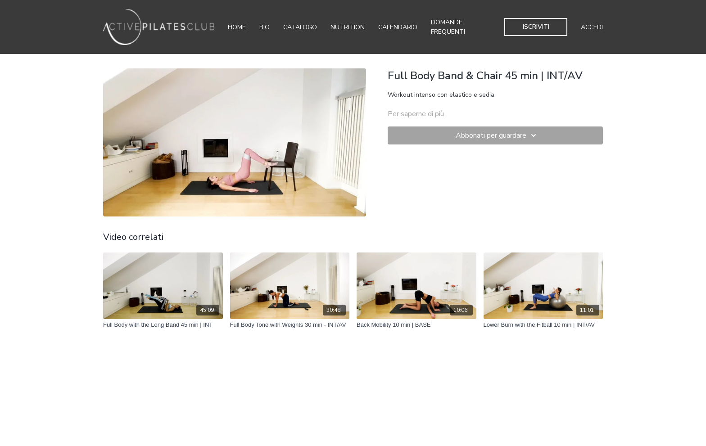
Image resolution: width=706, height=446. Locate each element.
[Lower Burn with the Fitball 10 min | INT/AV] (543, 324)
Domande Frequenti (448, 27)
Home (237, 27)
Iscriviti (536, 27)
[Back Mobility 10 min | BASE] (416, 324)
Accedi (592, 27)
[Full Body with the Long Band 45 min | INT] (163, 324)
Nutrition (347, 27)
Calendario (397, 27)
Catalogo (300, 27)
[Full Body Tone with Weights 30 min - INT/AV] (290, 324)
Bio (264, 27)
